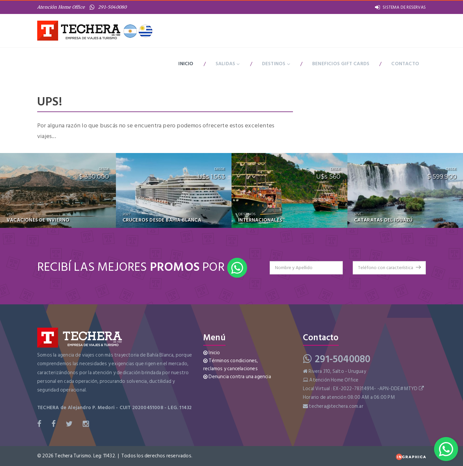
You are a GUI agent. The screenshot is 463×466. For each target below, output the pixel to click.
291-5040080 (108, 7)
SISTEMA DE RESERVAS (400, 7)
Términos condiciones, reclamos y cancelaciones (230, 365)
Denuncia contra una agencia (237, 377)
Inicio (185, 64)
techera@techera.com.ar (336, 406)
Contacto (405, 64)
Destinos (276, 64)
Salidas (228, 64)
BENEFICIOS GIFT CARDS (340, 64)
